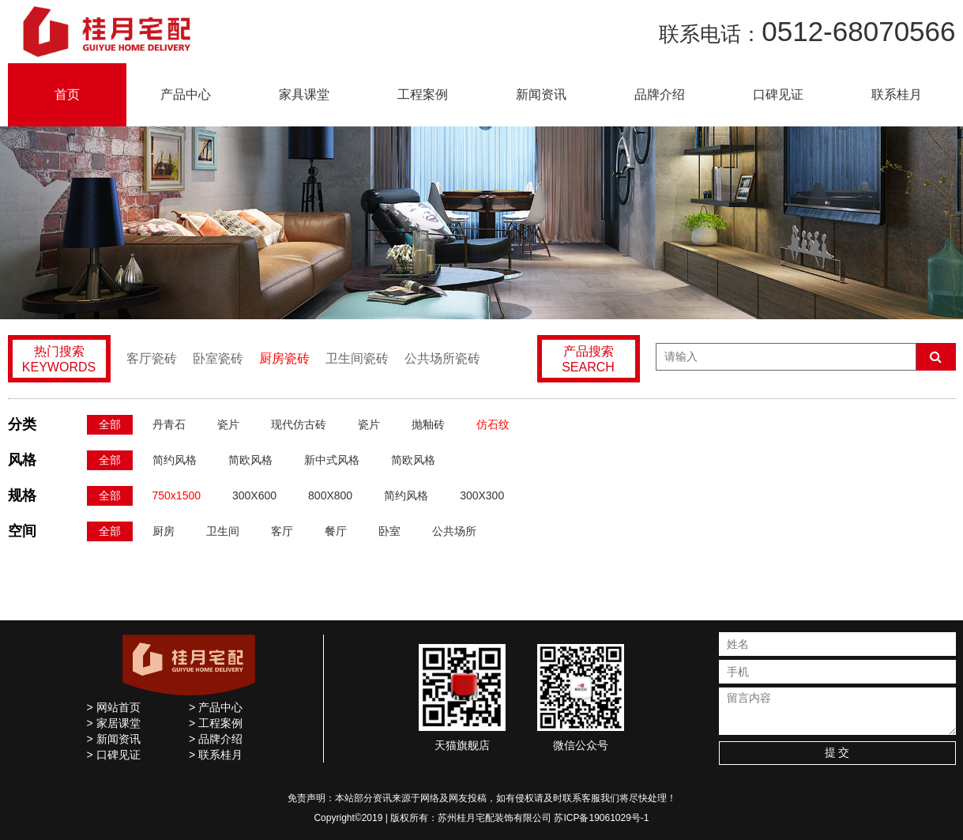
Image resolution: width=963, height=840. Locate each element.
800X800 (330, 495)
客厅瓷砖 (151, 358)
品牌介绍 (659, 94)
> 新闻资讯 (114, 739)
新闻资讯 (541, 94)
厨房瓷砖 (284, 358)
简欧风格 (250, 460)
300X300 (482, 495)
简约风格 (174, 460)
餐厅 (336, 531)
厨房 (163, 531)
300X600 (254, 495)
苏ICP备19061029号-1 (601, 817)
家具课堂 (304, 94)
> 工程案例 (216, 723)
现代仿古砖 (298, 424)
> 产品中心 (216, 707)
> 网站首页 (114, 707)
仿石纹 (493, 424)
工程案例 (422, 94)
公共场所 (454, 531)
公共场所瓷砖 (442, 358)
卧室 (389, 531)
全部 (110, 424)
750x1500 (176, 495)
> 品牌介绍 (216, 739)
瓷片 (228, 424)
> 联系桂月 (216, 754)
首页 (67, 94)
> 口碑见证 (114, 754)
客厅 (282, 531)
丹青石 (169, 424)
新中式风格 (331, 460)
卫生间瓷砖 (357, 358)
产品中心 (185, 94)
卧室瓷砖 (218, 358)
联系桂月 (896, 94)
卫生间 (222, 531)
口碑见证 (778, 94)
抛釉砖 (428, 424)
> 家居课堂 (114, 723)
